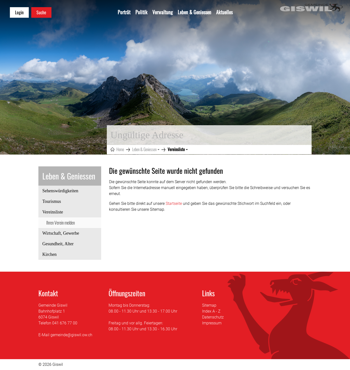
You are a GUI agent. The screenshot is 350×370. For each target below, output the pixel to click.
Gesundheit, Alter (58, 243)
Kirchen (49, 254)
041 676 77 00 (64, 323)
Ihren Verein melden (60, 222)
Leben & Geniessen (194, 12)
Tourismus (51, 201)
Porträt (124, 12)
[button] (145, 149)
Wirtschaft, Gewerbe (60, 233)
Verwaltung (162, 12)
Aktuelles (224, 12)
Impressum (212, 323)
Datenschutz (213, 317)
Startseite (174, 203)
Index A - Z (211, 311)
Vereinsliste (55, 213)
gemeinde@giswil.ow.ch (71, 335)
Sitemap (209, 305)
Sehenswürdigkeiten (60, 190)
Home (120, 149)
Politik (141, 12)
